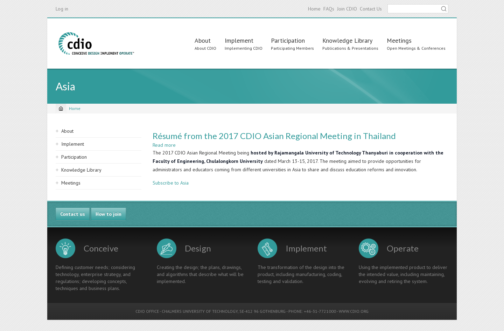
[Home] (61, 108)
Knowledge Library (347, 40)
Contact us (72, 214)
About (203, 40)
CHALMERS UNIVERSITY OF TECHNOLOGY (200, 311)
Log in (62, 9)
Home (314, 9)
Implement (239, 40)
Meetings (399, 40)
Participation (288, 40)
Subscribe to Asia (171, 183)
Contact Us (371, 9)
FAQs (328, 9)
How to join (108, 214)
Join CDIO (347, 9)
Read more (164, 145)
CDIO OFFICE (147, 311)
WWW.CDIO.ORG (354, 311)
